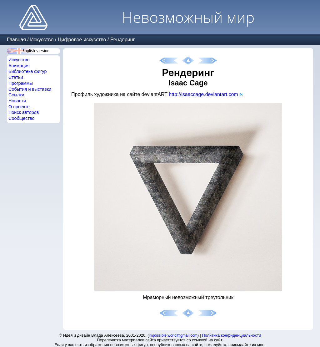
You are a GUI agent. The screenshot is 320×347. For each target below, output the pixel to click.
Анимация (19, 65)
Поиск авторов (23, 112)
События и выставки (29, 89)
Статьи (15, 77)
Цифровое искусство (82, 39)
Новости (17, 100)
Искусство (41, 39)
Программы (20, 83)
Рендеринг (122, 39)
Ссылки (16, 94)
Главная (16, 39)
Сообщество (21, 118)
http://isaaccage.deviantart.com (203, 94)
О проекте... (20, 106)
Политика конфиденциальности (231, 335)
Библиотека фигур (27, 71)
